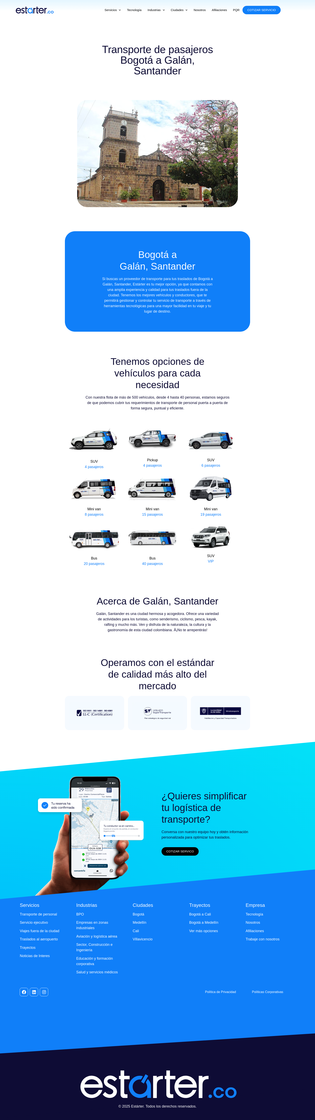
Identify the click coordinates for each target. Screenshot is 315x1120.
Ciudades (179, 10)
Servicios (113, 10)
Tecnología (134, 10)
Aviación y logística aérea (96, 936)
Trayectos (27, 948)
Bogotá (138, 914)
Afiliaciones (219, 10)
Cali (136, 931)
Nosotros (200, 10)
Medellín (139, 923)
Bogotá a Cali (200, 914)
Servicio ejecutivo (34, 923)
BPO (80, 914)
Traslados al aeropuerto (39, 939)
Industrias (156, 10)
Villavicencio (143, 939)
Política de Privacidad (220, 992)
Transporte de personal (38, 914)
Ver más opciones (203, 931)
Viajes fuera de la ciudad (39, 931)
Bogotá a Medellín (203, 923)
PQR (236, 10)
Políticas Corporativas (267, 992)
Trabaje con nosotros (262, 939)
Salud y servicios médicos (97, 972)
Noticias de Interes (35, 956)
